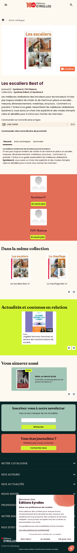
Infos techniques (22, 141)
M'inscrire (39, 427)
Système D (18, 89)
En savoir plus (38, 203)
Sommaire (38, 141)
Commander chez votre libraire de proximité (24, 131)
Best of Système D (34, 92)
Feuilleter (67, 69)
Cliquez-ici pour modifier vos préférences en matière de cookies (38, 549)
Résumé (7, 141)
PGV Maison (31, 89)
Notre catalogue (17, 20)
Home (3, 20)
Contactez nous (38, 448)
